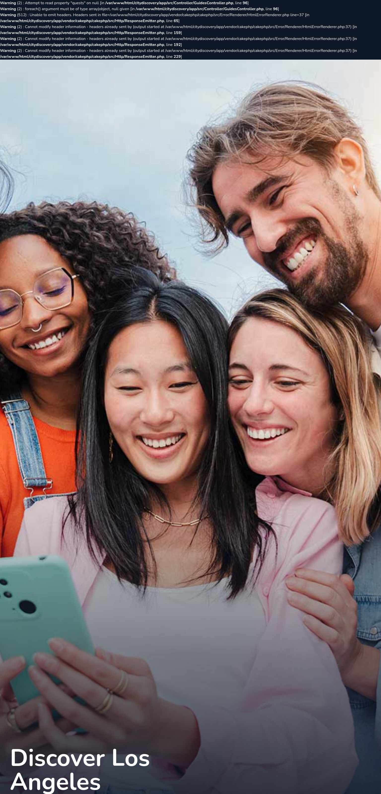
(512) (14, 15)
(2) (11, 3)
